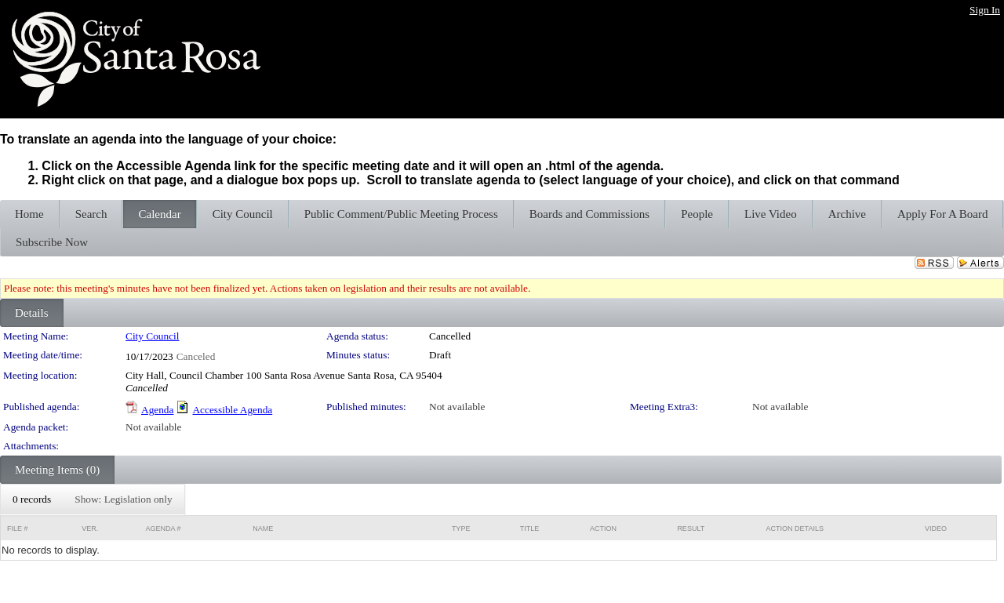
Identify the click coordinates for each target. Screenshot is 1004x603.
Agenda (157, 410)
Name (263, 528)
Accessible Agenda (232, 410)
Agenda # (162, 528)
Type (461, 528)
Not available (457, 406)
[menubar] (92, 499)
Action (603, 528)
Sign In (984, 10)
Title (530, 528)
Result (690, 528)
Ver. (90, 528)
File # (17, 528)
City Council (153, 336)
